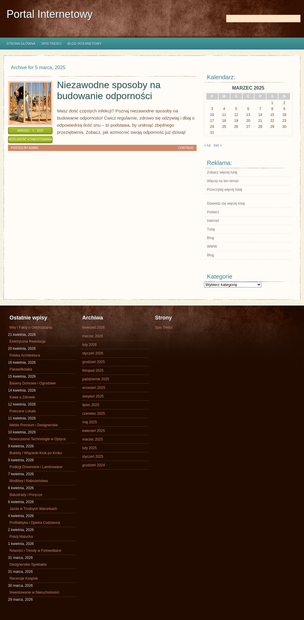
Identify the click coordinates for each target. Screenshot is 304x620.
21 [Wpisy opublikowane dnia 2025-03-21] (260, 121)
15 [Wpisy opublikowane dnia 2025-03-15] (272, 115)
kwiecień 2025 (93, 431)
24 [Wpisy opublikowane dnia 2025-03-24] (212, 127)
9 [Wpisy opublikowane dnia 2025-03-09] (284, 109)
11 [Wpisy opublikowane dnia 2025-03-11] (224, 115)
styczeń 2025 (92, 456)
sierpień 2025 (93, 396)
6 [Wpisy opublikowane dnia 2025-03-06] (248, 109)
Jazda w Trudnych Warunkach (33, 509)
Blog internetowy (84, 43)
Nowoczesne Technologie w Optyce (38, 439)
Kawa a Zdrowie (22, 397)
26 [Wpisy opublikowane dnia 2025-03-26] (236, 127)
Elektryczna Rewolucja (27, 341)
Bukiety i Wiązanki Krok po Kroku (36, 453)
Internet (213, 221)
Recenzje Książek (24, 578)
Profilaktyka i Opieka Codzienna (35, 523)
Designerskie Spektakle (28, 564)
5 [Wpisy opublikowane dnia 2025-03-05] (236, 109)
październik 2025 (95, 379)
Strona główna (21, 43)
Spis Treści (51, 43)
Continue (186, 148)
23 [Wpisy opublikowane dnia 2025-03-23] (284, 121)
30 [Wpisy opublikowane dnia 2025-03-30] (284, 127)
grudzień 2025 (93, 362)
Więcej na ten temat (222, 181)
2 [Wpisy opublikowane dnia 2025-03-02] (284, 103)
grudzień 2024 (93, 465)
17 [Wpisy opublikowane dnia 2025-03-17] (212, 121)
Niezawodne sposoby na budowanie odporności (109, 90)
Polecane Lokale (23, 411)
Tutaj (211, 229)
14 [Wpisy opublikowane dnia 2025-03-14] (260, 115)
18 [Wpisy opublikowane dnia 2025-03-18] (224, 121)
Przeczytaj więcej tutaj (224, 189)
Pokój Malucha (21, 537)
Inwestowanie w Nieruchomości (34, 592)
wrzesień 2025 (93, 388)
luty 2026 (89, 345)
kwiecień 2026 (93, 327)
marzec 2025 (92, 439)
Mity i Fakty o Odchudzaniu (31, 327)
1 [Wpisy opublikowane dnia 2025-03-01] (272, 103)
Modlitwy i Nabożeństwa (29, 481)
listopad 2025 (92, 370)
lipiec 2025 (90, 405)
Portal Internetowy (50, 14)
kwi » (218, 145)
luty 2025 (89, 448)
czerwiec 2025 (93, 413)
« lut (207, 145)
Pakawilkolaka (21, 369)
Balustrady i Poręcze (26, 495)
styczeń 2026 (92, 353)
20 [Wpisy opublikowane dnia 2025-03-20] (248, 121)
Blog (210, 238)
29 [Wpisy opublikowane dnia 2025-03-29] (272, 127)
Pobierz (213, 212)
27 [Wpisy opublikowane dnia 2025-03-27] (248, 127)
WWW (212, 246)
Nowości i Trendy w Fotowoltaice (35, 551)
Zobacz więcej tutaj (222, 172)
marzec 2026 (92, 336)
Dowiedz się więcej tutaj (226, 203)
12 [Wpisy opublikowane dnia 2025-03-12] (236, 115)
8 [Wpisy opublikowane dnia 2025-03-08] (272, 109)
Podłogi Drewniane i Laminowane (36, 467)
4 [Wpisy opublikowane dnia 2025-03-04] (224, 109)
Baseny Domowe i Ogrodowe (33, 383)
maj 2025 (89, 422)
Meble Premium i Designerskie (34, 425)
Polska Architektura (25, 355)
